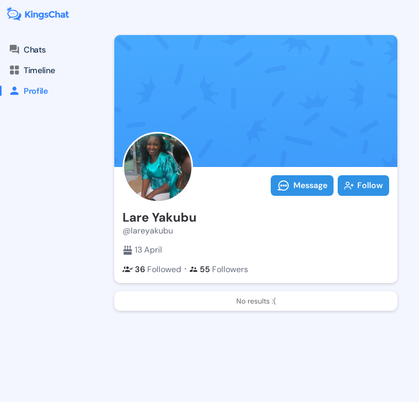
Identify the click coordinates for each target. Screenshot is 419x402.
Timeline (31, 70)
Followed (152, 269)
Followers (218, 269)
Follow (363, 185)
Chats (26, 49)
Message (302, 185)
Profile (24, 91)
